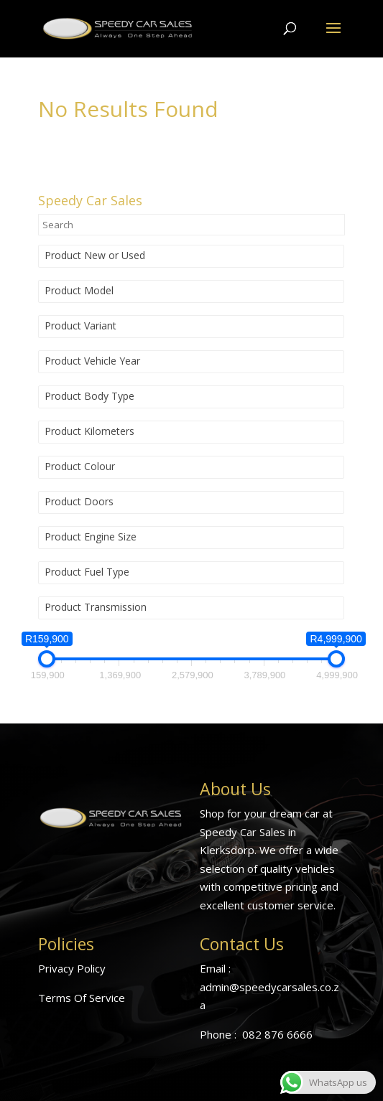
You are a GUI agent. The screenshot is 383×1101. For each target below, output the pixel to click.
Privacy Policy (72, 968)
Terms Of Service (81, 997)
